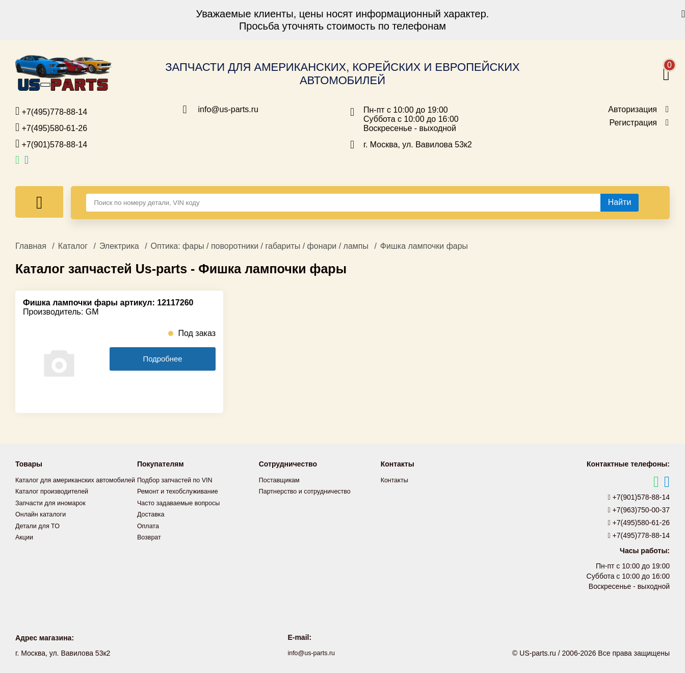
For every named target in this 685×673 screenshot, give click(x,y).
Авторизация (632, 110)
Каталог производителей (56, 502)
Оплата (149, 525)
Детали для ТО (40, 536)
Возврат (150, 536)
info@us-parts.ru (228, 110)
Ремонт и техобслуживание (182, 491)
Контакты (396, 480)
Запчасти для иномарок (54, 513)
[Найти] (619, 202)
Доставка (152, 513)
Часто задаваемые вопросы (183, 502)
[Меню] (39, 202)
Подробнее (162, 359)
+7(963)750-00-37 (639, 510)
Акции (25, 547)
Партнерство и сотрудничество (310, 491)
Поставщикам (282, 480)
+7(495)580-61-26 (51, 127)
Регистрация (633, 123)
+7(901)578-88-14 (51, 143)
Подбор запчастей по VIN (179, 480)
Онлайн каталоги (43, 525)
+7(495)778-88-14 (51, 111)
